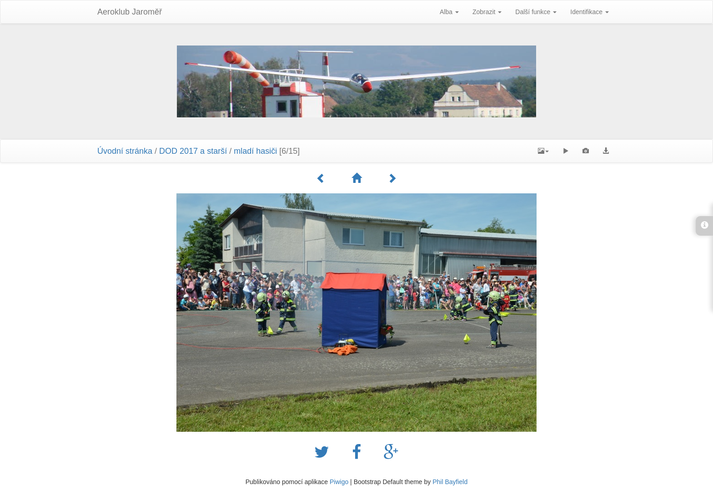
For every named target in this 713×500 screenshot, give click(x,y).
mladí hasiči (255, 151)
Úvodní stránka (124, 151)
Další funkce (536, 11)
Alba (449, 11)
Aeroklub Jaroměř (129, 11)
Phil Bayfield (449, 481)
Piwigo (339, 481)
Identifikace (589, 11)
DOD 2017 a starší (193, 151)
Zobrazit (487, 11)
